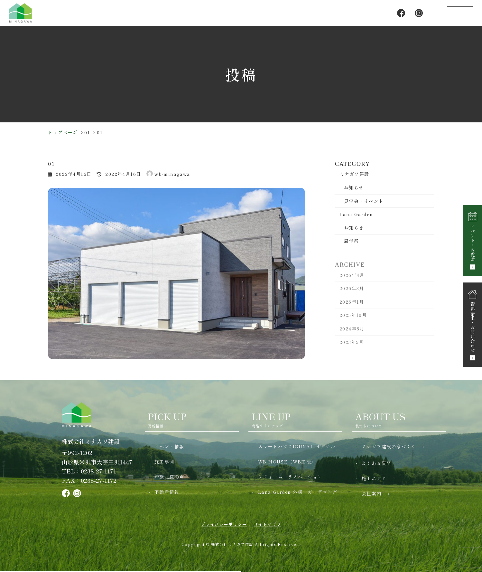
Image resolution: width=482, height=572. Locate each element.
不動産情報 (166, 492)
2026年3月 (351, 292)
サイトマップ (267, 524)
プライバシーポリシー (224, 524)
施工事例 (164, 461)
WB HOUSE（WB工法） (287, 461)
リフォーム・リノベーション (290, 476)
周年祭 (351, 241)
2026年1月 (351, 305)
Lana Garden (356, 214)
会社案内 (372, 493)
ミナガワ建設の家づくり (389, 446)
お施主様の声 (169, 476)
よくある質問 (376, 463)
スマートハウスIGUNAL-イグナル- (298, 446)
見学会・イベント (364, 201)
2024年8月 (352, 332)
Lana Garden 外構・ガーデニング (297, 492)
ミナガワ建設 (354, 174)
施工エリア (374, 478)
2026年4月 (352, 279)
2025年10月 (353, 319)
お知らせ (354, 187)
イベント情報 (169, 446)
